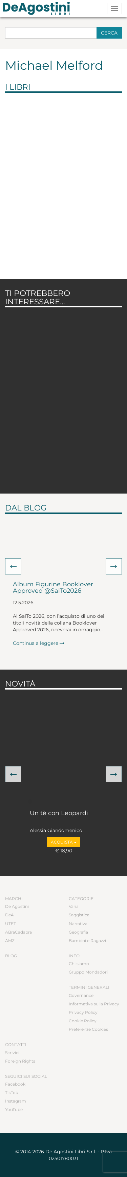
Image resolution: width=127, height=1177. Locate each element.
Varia (74, 906)
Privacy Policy (83, 1012)
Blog (11, 955)
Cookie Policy (83, 1020)
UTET (10, 923)
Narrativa (78, 923)
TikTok (11, 1092)
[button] (13, 566)
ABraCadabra (18, 932)
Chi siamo (79, 963)
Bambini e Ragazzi (87, 940)
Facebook (15, 1084)
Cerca (109, 33)
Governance (81, 995)
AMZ (10, 940)
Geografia (78, 932)
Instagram (15, 1101)
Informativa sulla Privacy (94, 1003)
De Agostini (17, 906)
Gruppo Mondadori (88, 972)
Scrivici (12, 1052)
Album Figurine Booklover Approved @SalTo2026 (53, 588)
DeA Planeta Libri (38, 8)
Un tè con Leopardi (59, 813)
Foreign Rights (20, 1061)
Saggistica (79, 914)
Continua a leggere (38, 643)
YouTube (14, 1109)
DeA (9, 914)
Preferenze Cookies (88, 1029)
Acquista (64, 842)
